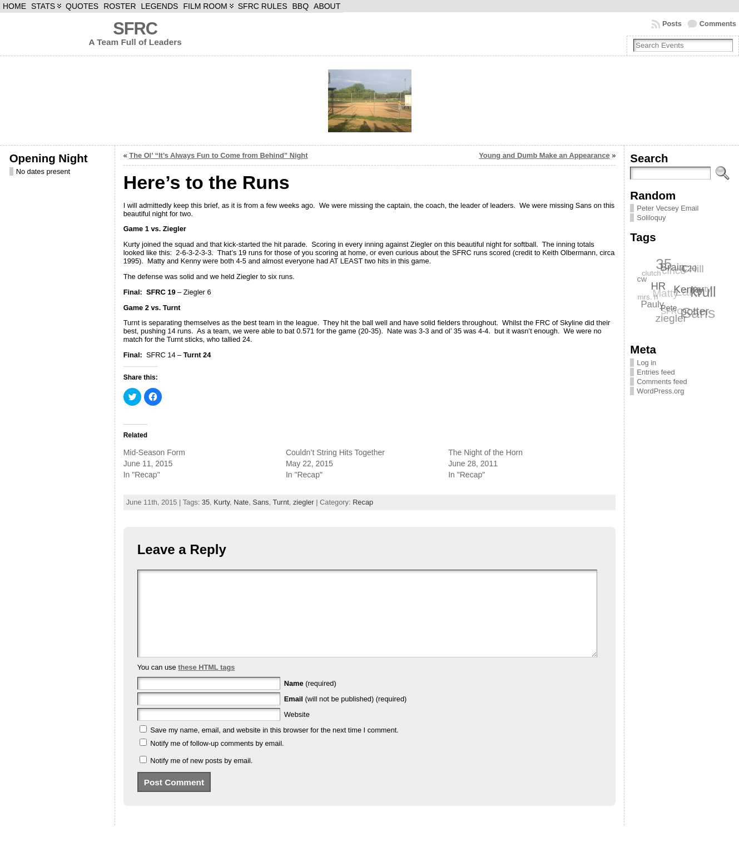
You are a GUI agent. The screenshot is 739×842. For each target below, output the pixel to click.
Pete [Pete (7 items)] (669, 307)
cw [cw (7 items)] (642, 279)
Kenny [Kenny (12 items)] (689, 289)
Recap (363, 502)
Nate (241, 502)
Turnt (280, 502)
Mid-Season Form (154, 452)
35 (206, 502)
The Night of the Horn (485, 452)
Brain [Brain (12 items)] (673, 267)
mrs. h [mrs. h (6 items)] (647, 297)
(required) (310, 700)
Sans (260, 502)
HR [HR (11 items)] (658, 286)
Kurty (222, 502)
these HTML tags (206, 684)
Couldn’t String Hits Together (335, 452)
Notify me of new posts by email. (201, 777)
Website (297, 731)
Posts (672, 23)
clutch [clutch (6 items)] (651, 273)
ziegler (303, 502)
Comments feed (662, 381)
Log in (646, 362)
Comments (718, 23)
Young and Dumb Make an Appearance (544, 155)
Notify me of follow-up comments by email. (217, 760)
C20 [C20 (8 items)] (689, 267)
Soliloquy (651, 217)
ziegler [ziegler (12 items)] (671, 318)
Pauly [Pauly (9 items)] (652, 304)
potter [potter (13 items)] (695, 311)
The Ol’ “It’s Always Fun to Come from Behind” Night (218, 155)
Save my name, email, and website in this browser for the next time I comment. (274, 747)
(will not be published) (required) (345, 715)
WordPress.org (660, 391)
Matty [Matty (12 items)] (665, 294)
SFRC (135, 28)
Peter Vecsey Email (667, 208)
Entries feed (655, 372)
